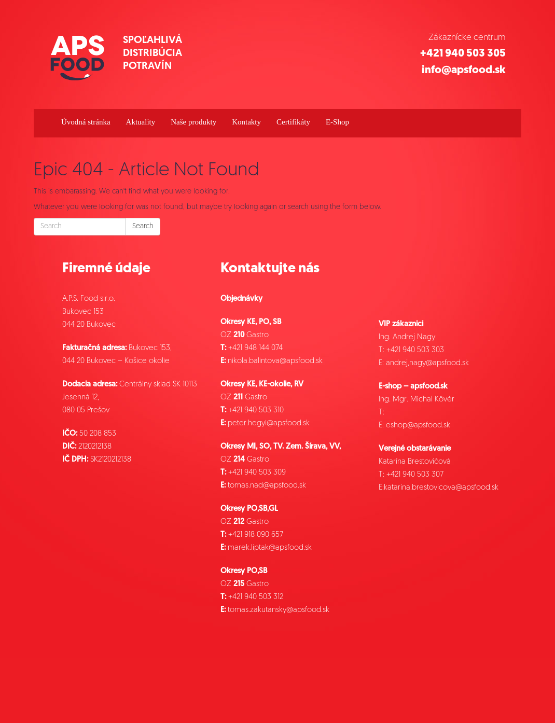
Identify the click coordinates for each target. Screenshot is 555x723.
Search (143, 226)
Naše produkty (193, 122)
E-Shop (337, 122)
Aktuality (141, 122)
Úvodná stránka (85, 122)
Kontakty (246, 122)
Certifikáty (293, 122)
